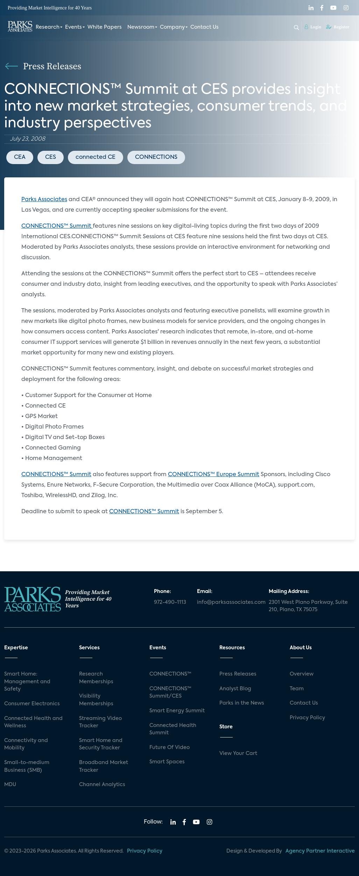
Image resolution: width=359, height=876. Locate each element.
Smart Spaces (167, 762)
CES (50, 157)
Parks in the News (241, 703)
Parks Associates (44, 200)
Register (337, 27)
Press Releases (237, 674)
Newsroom (140, 27)
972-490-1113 (170, 602)
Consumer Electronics (32, 703)
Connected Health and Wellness (33, 722)
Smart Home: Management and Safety (27, 682)
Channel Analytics (102, 784)
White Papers (104, 27)
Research (47, 27)
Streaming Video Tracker (100, 722)
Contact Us (204, 27)
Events (73, 27)
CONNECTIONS (156, 157)
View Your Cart (238, 753)
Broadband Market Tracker (103, 766)
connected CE (95, 157)
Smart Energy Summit (177, 710)
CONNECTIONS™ (170, 674)
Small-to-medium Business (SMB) (26, 766)
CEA (20, 157)
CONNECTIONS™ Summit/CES (170, 692)
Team (297, 688)
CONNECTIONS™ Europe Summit (213, 475)
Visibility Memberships (96, 700)
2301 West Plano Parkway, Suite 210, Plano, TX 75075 (308, 606)
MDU (10, 784)
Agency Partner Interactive (320, 851)
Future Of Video (169, 747)
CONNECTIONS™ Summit (57, 226)
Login (313, 27)
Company (172, 27)
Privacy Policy (307, 717)
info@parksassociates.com (228, 602)
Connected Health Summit (172, 729)
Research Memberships (96, 678)
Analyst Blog (235, 688)
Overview (302, 674)
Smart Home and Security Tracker (100, 744)
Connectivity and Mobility (26, 744)
